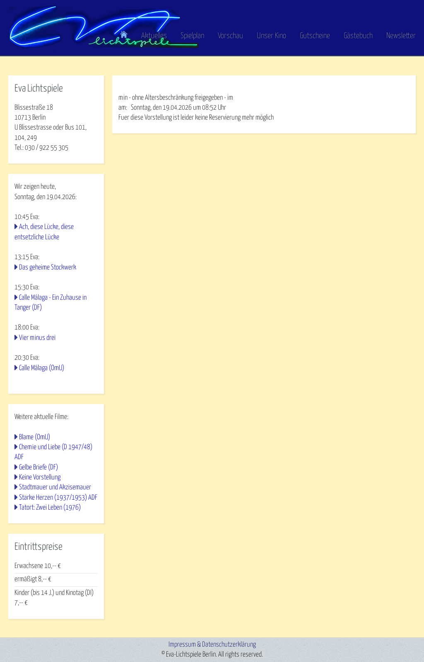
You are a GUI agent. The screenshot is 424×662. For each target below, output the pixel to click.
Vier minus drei (37, 338)
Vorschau (230, 36)
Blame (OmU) (34, 437)
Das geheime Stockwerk (47, 267)
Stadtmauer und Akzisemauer (55, 487)
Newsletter (401, 36)
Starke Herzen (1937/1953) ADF (58, 497)
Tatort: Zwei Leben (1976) (50, 507)
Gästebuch (358, 36)
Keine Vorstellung (39, 477)
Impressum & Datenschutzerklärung (212, 644)
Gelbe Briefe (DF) (38, 467)
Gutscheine (315, 36)
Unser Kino (271, 36)
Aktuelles (154, 36)
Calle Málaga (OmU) (41, 368)
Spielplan (192, 36)
